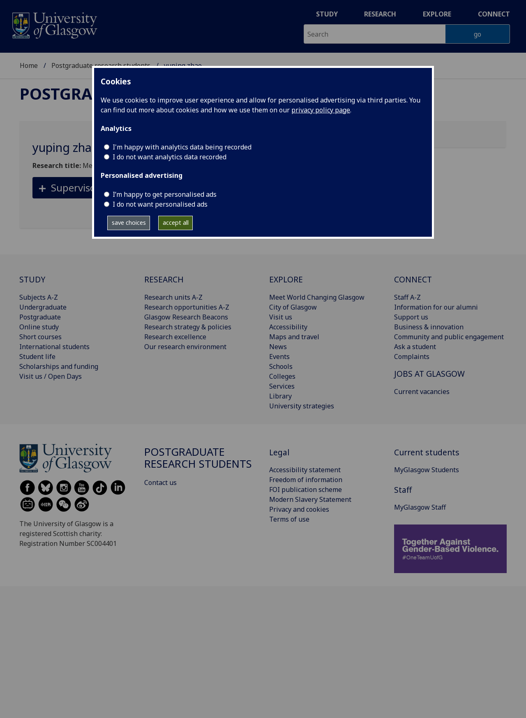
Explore (437, 14)
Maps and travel (294, 336)
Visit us (280, 317)
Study (327, 14)
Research (380, 14)
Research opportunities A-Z (186, 307)
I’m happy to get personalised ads (165, 194)
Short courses (40, 336)
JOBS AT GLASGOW (429, 373)
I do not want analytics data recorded (169, 156)
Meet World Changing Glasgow (317, 297)
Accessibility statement (305, 469)
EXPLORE (286, 279)
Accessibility (288, 326)
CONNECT (413, 279)
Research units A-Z (173, 297)
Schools (281, 366)
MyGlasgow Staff (420, 507)
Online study (39, 326)
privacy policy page (320, 109)
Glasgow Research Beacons (186, 317)
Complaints (411, 356)
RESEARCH (164, 279)
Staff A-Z (407, 297)
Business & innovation (429, 326)
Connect (494, 14)
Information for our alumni (436, 307)
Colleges (282, 376)
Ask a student (415, 346)
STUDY (32, 279)
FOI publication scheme (305, 489)
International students (54, 346)
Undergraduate (43, 307)
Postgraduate (40, 317)
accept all (176, 222)
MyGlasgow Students (426, 469)
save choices (129, 222)
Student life (37, 356)
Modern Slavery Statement (310, 499)
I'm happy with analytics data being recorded (182, 147)
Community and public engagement (449, 336)
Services (282, 386)
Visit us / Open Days (50, 376)
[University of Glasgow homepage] (54, 24)
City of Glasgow (293, 307)
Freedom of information (305, 479)
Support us (411, 317)
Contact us (160, 482)
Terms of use (289, 519)
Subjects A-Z (38, 297)
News (278, 346)
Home (29, 65)
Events (279, 356)
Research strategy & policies (187, 326)
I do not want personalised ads (160, 204)
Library (280, 396)
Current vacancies (422, 391)
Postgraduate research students (198, 458)
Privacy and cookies (299, 509)
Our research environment (185, 346)
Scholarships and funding (58, 366)
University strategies (301, 405)
